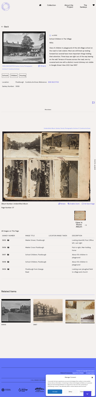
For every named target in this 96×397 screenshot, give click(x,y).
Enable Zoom (74, 204)
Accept (54, 392)
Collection (51, 5)
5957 (5, 255)
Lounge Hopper (90, 373)
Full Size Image (88, 204)
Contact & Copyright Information (85, 371)
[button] (92, 377)
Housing (23, 75)
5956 (5, 247)
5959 (5, 269)
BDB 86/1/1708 (53, 82)
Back (6, 26)
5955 (5, 240)
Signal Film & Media (78, 373)
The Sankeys (83, 6)
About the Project (68, 6)
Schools (5, 75)
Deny (70, 392)
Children (14, 75)
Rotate (61, 204)
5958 (5, 262)
